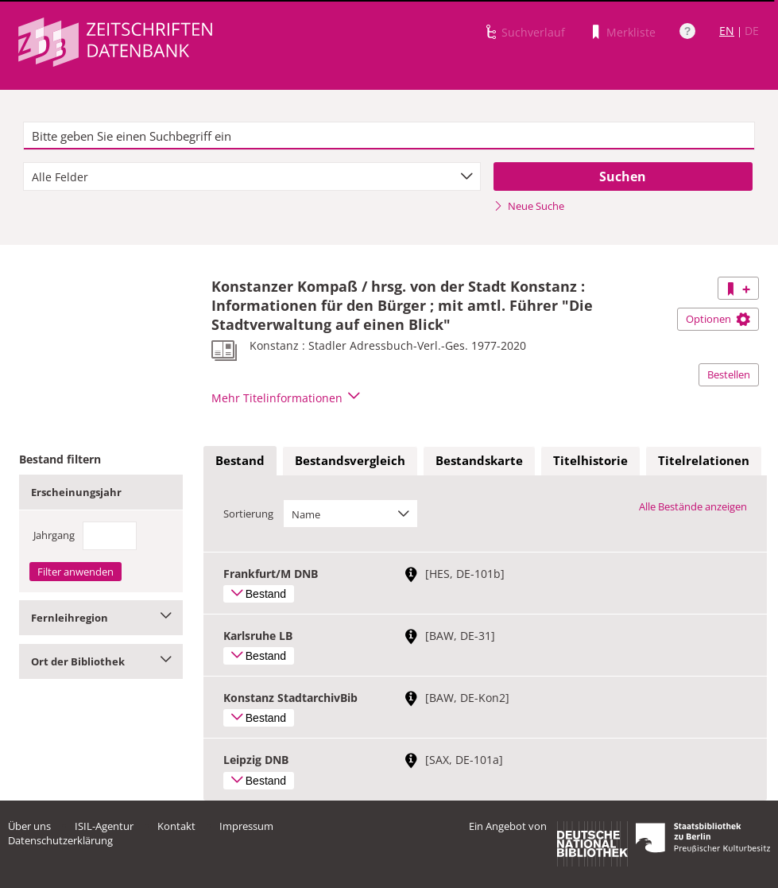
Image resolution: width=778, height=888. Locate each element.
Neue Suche (529, 206)
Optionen (718, 319)
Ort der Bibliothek (101, 661)
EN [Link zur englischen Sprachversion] (726, 30)
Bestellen (728, 374)
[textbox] (389, 136)
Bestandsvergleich (350, 460)
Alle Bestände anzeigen (693, 506)
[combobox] (251, 176)
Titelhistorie (590, 460)
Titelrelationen (703, 460)
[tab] (240, 461)
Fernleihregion (101, 618)
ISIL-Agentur (104, 826)
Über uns (29, 826)
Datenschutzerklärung (60, 840)
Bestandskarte (479, 460)
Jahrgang (54, 535)
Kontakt (176, 826)
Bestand (240, 460)
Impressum (246, 826)
